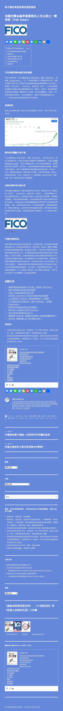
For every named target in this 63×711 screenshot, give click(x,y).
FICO (36, 418)
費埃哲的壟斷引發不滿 (15, 56)
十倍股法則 (43, 605)
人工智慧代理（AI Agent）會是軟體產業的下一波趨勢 (29, 299)
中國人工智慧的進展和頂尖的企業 (21, 293)
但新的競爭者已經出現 (15, 59)
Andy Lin (11, 416)
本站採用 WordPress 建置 (32, 707)
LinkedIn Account (13, 365)
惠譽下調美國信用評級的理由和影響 (22, 290)
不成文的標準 (32, 416)
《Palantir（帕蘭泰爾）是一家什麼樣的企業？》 (25, 319)
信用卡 (44, 416)
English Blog (24, 354)
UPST (54, 418)
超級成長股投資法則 (18, 605)
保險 (39, 416)
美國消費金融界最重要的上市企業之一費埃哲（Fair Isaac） (31, 287)
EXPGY (31, 418)
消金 (48, 416)
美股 (52, 416)
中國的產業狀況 (13, 61)
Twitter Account (25, 363)
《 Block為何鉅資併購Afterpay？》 (20, 313)
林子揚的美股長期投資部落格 (20, 7)
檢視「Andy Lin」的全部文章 (21, 408)
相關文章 (11, 64)
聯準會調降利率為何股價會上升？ (19, 565)
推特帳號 (10, 378)
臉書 (8, 376)
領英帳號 (10, 380)
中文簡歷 (10, 371)
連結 (20, 548)
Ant (17, 418)
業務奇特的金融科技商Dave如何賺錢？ (23, 307)
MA (46, 418)
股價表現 (10, 54)
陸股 (13, 418)
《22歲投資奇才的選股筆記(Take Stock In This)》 (26, 576)
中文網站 (10, 373)
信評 (25, 416)
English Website (25, 358)
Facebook (22, 361)
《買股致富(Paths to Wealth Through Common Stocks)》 (30, 571)
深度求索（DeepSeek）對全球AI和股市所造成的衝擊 (28, 296)
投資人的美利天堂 (17, 610)
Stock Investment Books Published (31, 352)
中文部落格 (10, 369)
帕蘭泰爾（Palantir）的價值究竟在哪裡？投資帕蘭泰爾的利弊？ (32, 316)
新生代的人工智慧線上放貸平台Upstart (23, 310)
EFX (26, 418)
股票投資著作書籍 (13, 367)
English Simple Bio (26, 356)
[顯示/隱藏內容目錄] (26, 48)
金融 (9, 418)
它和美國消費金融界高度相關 (16, 51)
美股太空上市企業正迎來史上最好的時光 (22, 574)
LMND (42, 418)
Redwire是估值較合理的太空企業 (19, 568)
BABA (22, 418)
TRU (50, 418)
